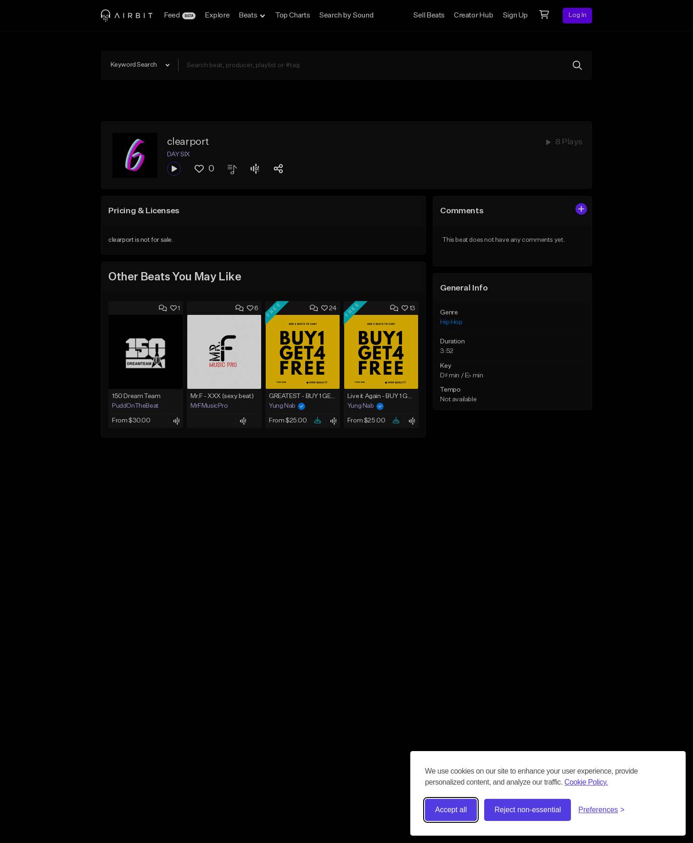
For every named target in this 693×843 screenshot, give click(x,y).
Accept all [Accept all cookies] (451, 810)
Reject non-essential (527, 810)
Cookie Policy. (586, 782)
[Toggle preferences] (601, 810)
